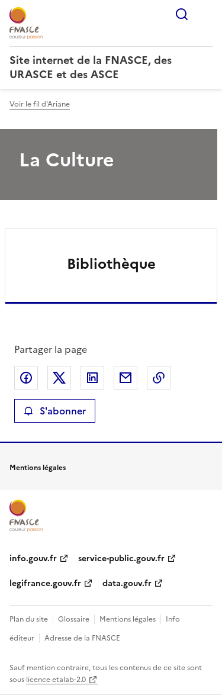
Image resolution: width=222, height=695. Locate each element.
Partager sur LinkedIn (92, 378)
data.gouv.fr (127, 583)
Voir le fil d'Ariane (39, 104)
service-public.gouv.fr (121, 558)
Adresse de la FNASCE (82, 638)
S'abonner (55, 411)
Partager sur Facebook (26, 378)
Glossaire (73, 619)
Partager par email (125, 378)
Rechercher (182, 14)
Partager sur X (59, 378)
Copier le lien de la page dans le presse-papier (158, 378)
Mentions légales (127, 619)
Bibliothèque (111, 264)
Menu (205, 14)
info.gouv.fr (33, 558)
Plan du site (28, 619)
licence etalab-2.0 (56, 679)
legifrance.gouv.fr (45, 583)
